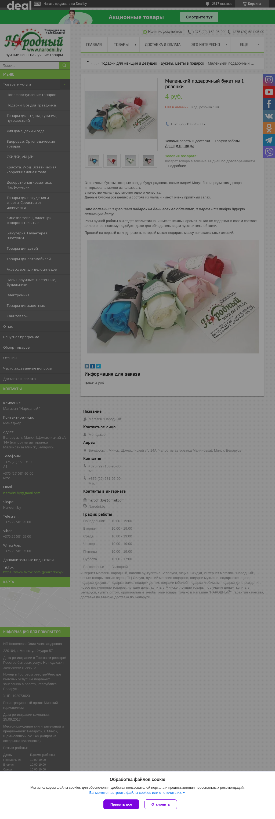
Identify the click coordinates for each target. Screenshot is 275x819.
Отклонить (160, 804)
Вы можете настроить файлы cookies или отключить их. (135, 793)
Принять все (121, 804)
